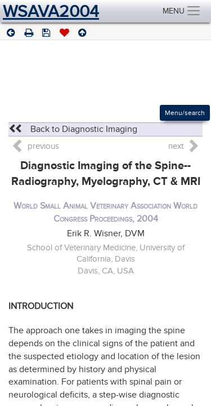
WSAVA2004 (51, 11)
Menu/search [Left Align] (185, 113)
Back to (72, 129)
